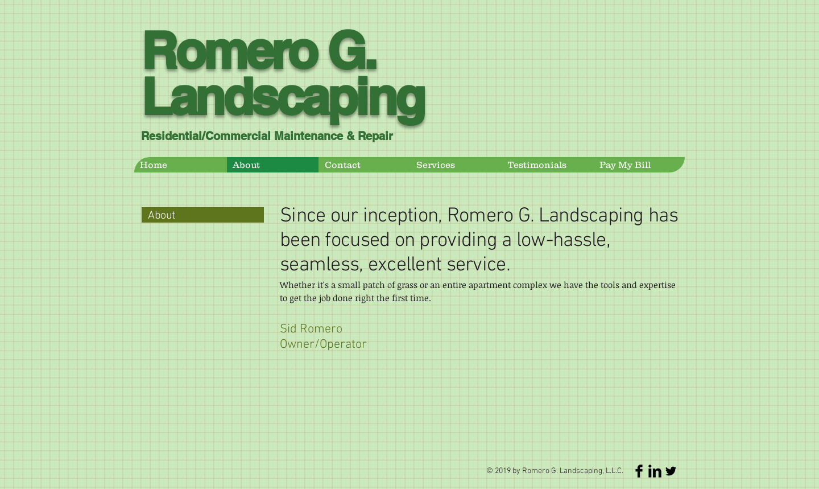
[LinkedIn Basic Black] (654, 471)
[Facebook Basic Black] (639, 471)
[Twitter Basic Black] (670, 471)
